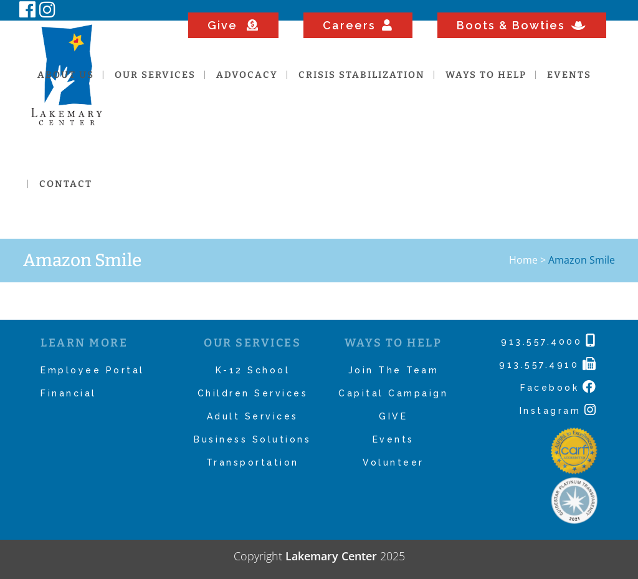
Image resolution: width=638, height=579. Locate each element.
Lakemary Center (331, 555)
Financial (68, 393)
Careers (358, 25)
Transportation (252, 462)
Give (233, 25)
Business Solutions (252, 439)
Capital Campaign (393, 393)
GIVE (393, 416)
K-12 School (253, 370)
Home (523, 260)
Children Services (253, 393)
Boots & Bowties (522, 25)
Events (393, 439)
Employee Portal (92, 370)
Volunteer (393, 462)
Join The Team (393, 370)
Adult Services (252, 416)
